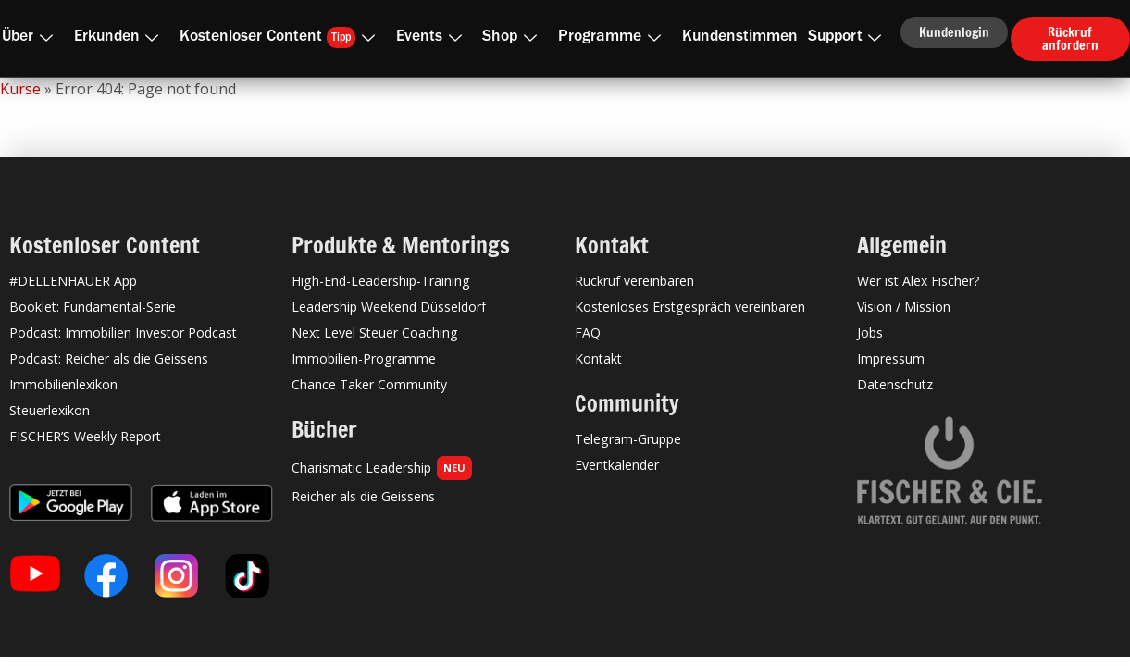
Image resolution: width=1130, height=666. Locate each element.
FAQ (588, 332)
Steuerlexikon (49, 410)
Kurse (20, 89)
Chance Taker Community (369, 384)
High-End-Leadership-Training (381, 281)
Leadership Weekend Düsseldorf (389, 306)
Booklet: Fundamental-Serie (92, 306)
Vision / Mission (903, 306)
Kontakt (598, 358)
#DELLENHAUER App (73, 281)
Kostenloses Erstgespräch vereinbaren (690, 306)
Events (432, 38)
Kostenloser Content (281, 37)
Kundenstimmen (740, 38)
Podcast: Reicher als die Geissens (108, 358)
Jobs (870, 332)
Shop (513, 38)
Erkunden (120, 38)
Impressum (891, 358)
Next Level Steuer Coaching (375, 332)
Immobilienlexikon (63, 384)
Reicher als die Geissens (363, 496)
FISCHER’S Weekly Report (85, 436)
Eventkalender (617, 465)
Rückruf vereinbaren (634, 281)
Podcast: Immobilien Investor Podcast (123, 332)
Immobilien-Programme (364, 358)
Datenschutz (895, 384)
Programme (613, 38)
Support (848, 38)
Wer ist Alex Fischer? (918, 281)
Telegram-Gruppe (628, 439)
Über (31, 38)
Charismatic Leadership (382, 468)
